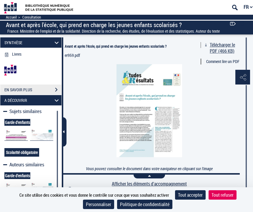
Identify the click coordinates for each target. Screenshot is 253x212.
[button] (242, 77)
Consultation (31, 17)
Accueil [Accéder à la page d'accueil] (11, 17)
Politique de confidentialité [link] (144, 204)
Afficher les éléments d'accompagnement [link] (149, 184)
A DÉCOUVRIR (32, 100)
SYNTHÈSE (32, 42)
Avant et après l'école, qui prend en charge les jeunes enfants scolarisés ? (116, 46)
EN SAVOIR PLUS (32, 90)
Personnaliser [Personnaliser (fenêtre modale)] (98, 204)
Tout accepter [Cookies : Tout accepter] (190, 195)
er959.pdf (72, 55)
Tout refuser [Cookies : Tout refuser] (223, 195)
